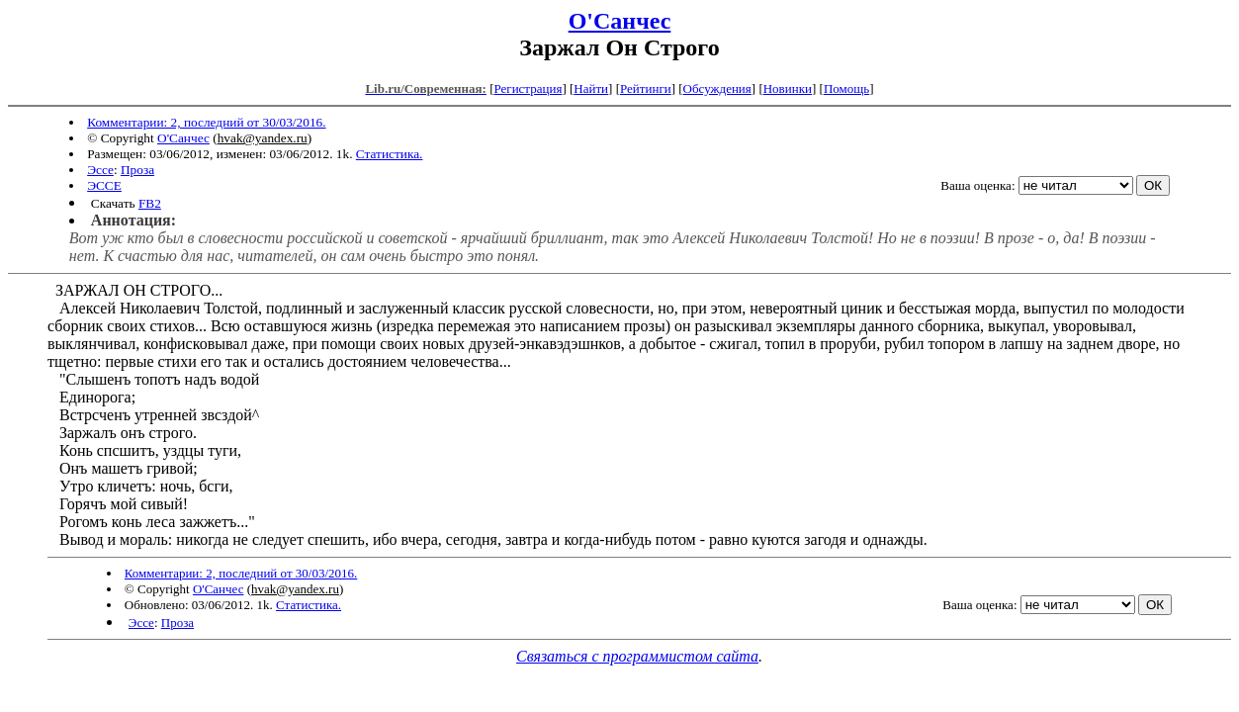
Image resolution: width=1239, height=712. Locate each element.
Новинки (787, 88)
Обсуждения (717, 88)
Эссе (100, 169)
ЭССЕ (104, 185)
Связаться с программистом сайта (637, 656)
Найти (591, 88)
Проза (137, 169)
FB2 (149, 203)
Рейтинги (645, 88)
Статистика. (389, 153)
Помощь (846, 88)
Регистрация (527, 88)
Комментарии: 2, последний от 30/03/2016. (206, 122)
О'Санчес (620, 21)
